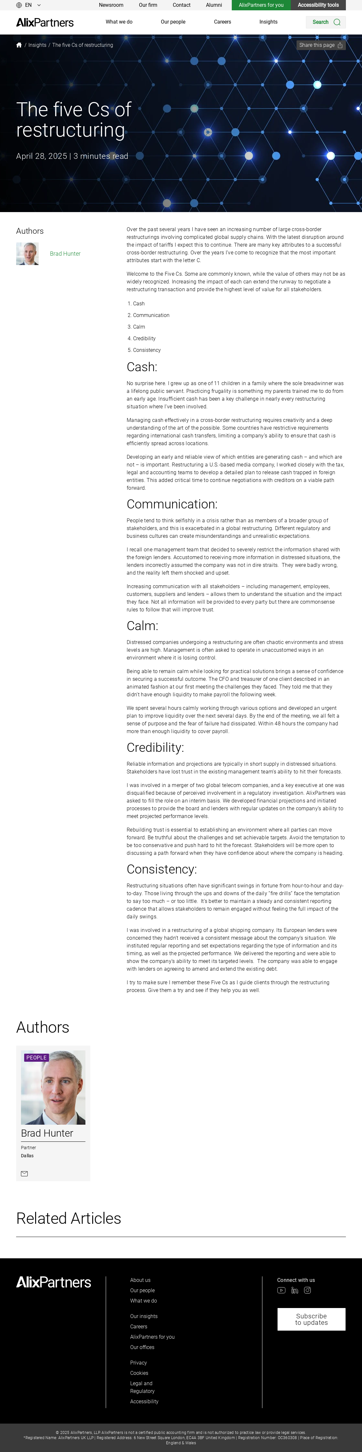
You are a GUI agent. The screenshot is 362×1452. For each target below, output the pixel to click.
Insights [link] (268, 22)
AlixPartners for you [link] (261, 5)
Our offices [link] (142, 1347)
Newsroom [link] (111, 5)
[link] (44, 22)
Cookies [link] (139, 1373)
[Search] (326, 22)
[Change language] (28, 5)
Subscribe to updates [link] (311, 1319)
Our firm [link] (148, 5)
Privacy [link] (138, 1363)
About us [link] (140, 1280)
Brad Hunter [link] (48, 253)
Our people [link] (173, 22)
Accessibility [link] (144, 1401)
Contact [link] (182, 5)
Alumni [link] (214, 5)
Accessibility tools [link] (318, 5)
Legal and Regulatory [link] (142, 1387)
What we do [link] (119, 22)
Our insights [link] (144, 1316)
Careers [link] (222, 22)
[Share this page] (321, 45)
